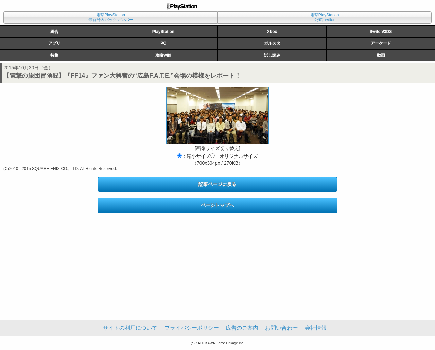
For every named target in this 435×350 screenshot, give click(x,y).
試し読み (272, 55)
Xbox (272, 31)
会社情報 (316, 328)
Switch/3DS (381, 31)
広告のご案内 (242, 328)
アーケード (381, 43)
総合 (54, 31)
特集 (54, 55)
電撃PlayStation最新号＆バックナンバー (110, 17)
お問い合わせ (281, 328)
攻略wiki (163, 55)
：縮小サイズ (193, 156)
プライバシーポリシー (191, 328)
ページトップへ (217, 205)
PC (163, 43)
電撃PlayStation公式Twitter (324, 17)
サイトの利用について (130, 328)
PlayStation (163, 31)
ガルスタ (272, 43)
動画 (381, 55)
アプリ (54, 43)
